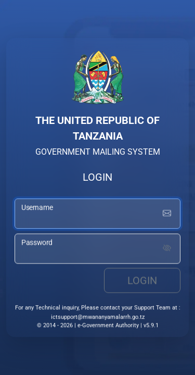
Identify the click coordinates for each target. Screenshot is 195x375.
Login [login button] (142, 280)
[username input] (97, 214)
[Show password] (167, 249)
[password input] (97, 249)
